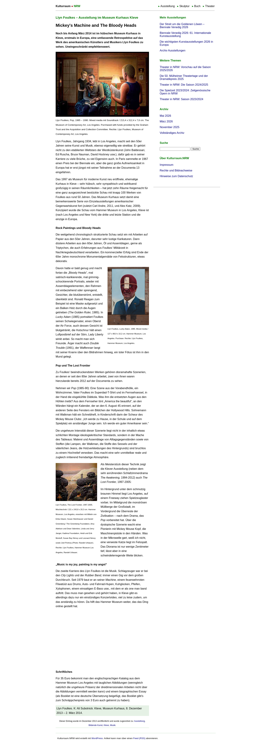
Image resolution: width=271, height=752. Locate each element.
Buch (197, 6)
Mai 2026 (165, 115)
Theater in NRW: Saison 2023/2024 (181, 99)
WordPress (97, 738)
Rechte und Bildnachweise (176, 170)
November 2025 (169, 127)
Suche (164, 142)
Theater (210, 6)
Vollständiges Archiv (172, 132)
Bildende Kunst (96, 725)
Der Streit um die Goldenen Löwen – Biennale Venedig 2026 (182, 26)
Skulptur (184, 6)
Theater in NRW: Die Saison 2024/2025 (184, 84)
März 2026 (166, 121)
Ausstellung (167, 6)
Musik (112, 725)
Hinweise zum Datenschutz (176, 176)
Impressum (166, 164)
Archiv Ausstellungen (172, 50)
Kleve (106, 725)
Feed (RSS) (139, 738)
